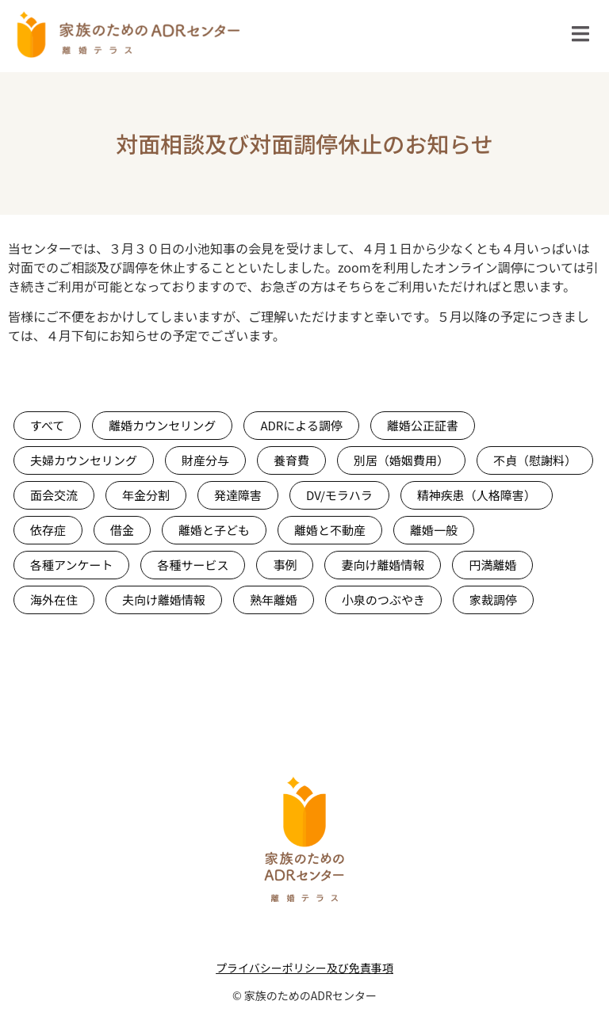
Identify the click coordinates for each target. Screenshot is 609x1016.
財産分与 (205, 460)
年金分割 (146, 495)
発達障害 (238, 495)
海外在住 (54, 599)
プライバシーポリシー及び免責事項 (304, 968)
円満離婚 (492, 564)
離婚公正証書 (422, 425)
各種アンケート (71, 564)
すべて (47, 425)
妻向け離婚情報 (382, 564)
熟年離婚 (273, 599)
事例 (285, 564)
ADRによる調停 (301, 425)
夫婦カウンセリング (83, 460)
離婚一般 (434, 529)
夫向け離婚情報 (163, 599)
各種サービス (192, 564)
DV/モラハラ (339, 495)
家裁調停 (493, 599)
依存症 (48, 529)
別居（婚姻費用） (401, 460)
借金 (122, 529)
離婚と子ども (214, 529)
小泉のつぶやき (383, 599)
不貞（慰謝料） (534, 460)
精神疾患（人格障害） (476, 495)
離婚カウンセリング (162, 425)
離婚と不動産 (330, 529)
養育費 (291, 460)
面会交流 (54, 495)
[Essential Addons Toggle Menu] (580, 36)
